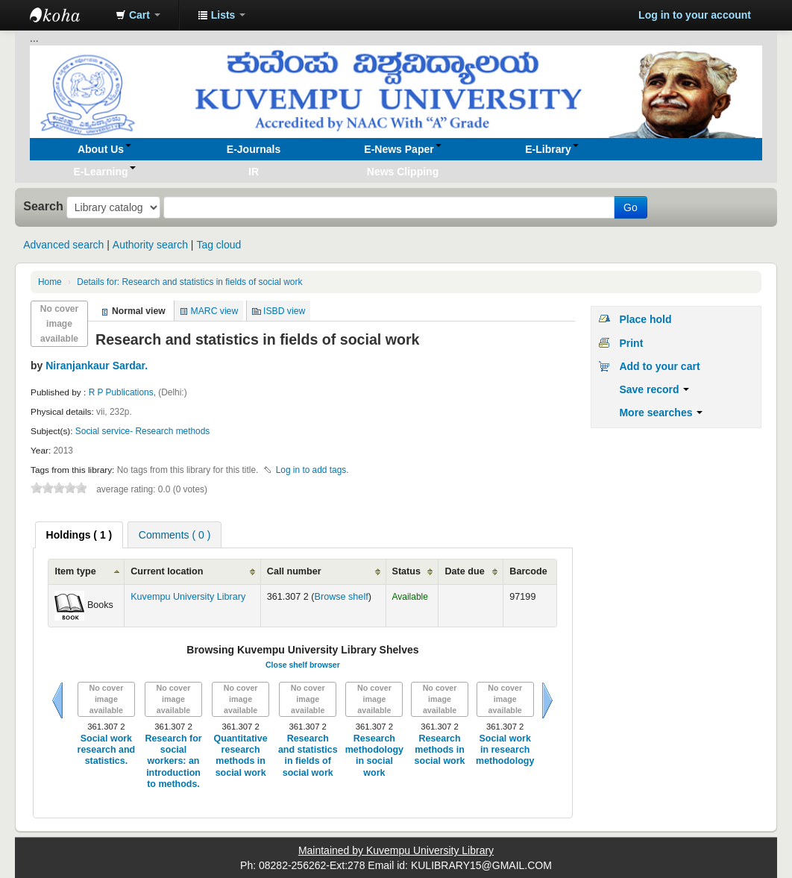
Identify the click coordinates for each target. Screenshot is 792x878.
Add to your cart (659, 366)
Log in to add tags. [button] (312, 470)
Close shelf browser (302, 664)
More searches (661, 412)
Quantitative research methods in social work (241, 755)
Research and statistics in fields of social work (189, 282)
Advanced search (63, 245)
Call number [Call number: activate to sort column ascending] (294, 571)
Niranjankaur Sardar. (96, 365)
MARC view (215, 311)
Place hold (645, 319)
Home (50, 282)
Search (43, 206)
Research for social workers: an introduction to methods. (173, 761)
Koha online (67, 15)
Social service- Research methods (142, 431)
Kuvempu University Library (188, 597)
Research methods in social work (440, 750)
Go (630, 207)
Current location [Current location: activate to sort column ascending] (167, 571)
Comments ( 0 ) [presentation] (174, 535)
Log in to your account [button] (694, 15)
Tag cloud (218, 245)
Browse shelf (341, 597)
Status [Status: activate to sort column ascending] (406, 571)
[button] (138, 15)
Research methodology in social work (374, 755)
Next (547, 700)
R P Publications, (124, 392)
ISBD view (284, 311)
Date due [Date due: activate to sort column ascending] (464, 571)
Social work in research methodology (505, 750)
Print (631, 343)
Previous (57, 700)
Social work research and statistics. (107, 750)
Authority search (150, 245)
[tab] (79, 534)
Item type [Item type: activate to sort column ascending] (74, 571)
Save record (654, 389)
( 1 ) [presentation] (79, 535)
